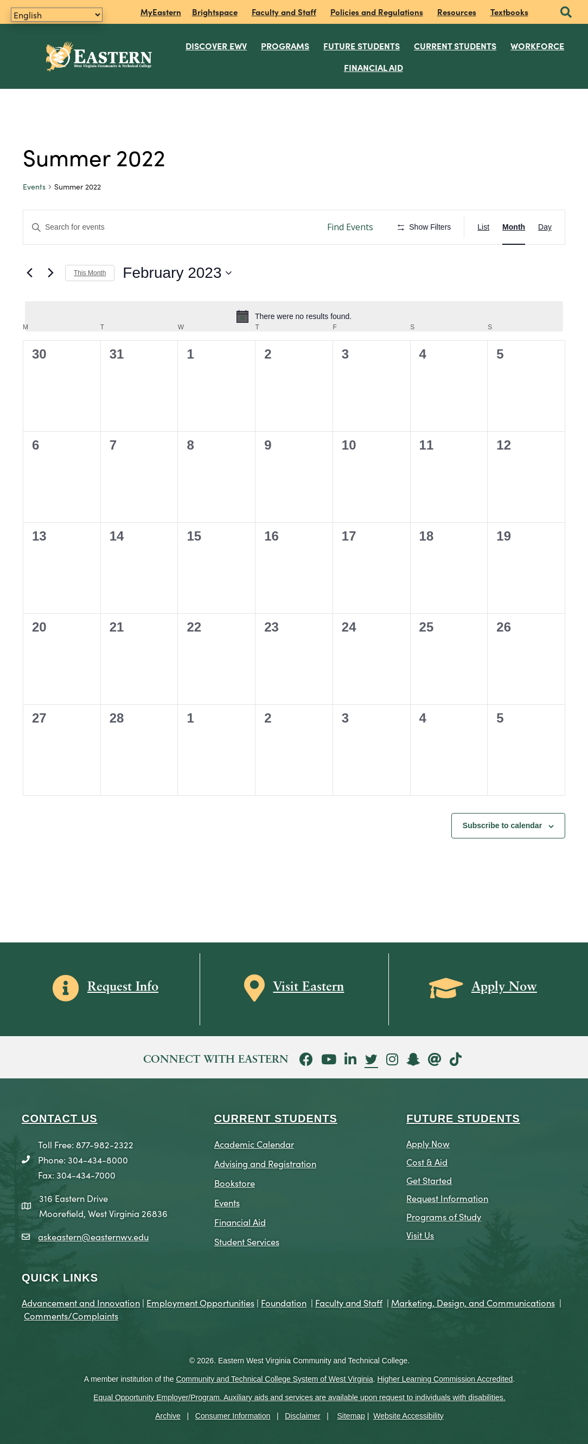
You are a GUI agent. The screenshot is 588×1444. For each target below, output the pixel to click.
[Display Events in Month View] (513, 227)
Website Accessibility (408, 1416)
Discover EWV (216, 45)
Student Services (246, 1241)
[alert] (294, 316)
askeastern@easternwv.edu (93, 1236)
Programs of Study (443, 1216)
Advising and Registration (265, 1163)
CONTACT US (60, 1118)
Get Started (429, 1180)
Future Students (362, 45)
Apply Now (428, 1143)
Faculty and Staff (284, 11)
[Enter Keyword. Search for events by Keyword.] (169, 227)
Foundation (283, 1302)
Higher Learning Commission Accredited (445, 1379)
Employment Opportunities (200, 1302)
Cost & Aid (427, 1161)
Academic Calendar (254, 1143)
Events (34, 186)
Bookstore (234, 1182)
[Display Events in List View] (483, 227)
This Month (90, 273)
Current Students (455, 45)
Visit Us (420, 1234)
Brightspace (215, 11)
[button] (566, 12)
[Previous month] (29, 272)
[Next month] (50, 272)
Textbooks (509, 11)
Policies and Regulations (376, 11)
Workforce (538, 45)
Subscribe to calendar (502, 825)
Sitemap (351, 1416)
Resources (456, 11)
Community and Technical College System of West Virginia (274, 1379)
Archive (168, 1416)
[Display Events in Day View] (545, 227)
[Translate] (57, 15)
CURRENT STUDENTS (275, 1118)
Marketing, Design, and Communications (473, 1302)
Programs (285, 45)
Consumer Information (233, 1416)
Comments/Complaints (71, 1315)
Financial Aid (373, 67)
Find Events (350, 227)
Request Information (447, 1198)
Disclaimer (302, 1416)
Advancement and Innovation (81, 1302)
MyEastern (160, 11)
